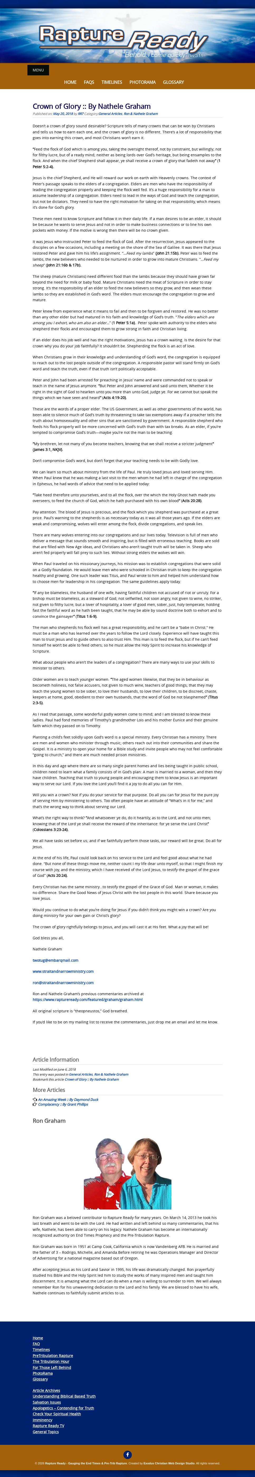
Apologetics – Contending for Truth (63, 1407)
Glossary (173, 82)
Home (70, 82)
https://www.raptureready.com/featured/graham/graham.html (88, 999)
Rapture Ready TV (48, 1425)
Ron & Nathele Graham (141, 113)
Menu (38, 69)
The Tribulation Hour (51, 1361)
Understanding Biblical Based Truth (64, 1395)
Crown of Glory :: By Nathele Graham (92, 1079)
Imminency (42, 1419)
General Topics (46, 1431)
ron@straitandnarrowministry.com (63, 982)
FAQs (89, 82)
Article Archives (46, 1390)
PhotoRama (43, 1373)
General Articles (110, 113)
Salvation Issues (47, 1402)
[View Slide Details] (127, 35)
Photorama (142, 82)
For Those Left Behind (52, 1367)
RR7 (80, 113)
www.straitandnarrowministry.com (63, 971)
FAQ (36, 1343)
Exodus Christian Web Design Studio (169, 1463)
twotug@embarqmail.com (55, 960)
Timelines (112, 82)
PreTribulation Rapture (53, 1355)
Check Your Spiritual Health (57, 1413)
